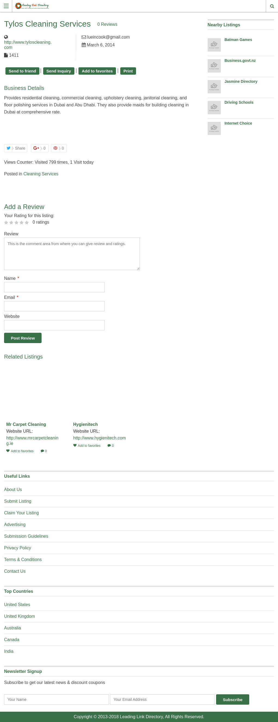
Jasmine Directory (241, 81)
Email (11, 297)
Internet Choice (238, 123)
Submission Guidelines (26, 536)
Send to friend (22, 71)
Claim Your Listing (21, 513)
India (9, 651)
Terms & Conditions (23, 559)
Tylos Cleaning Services (47, 23)
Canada (11, 639)
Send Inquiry (58, 71)
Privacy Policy (17, 548)
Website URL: (20, 431)
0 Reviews (108, 24)
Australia (12, 628)
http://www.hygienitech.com (99, 438)
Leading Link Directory (141, 716)
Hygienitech (85, 424)
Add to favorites (97, 71)
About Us (13, 489)
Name (11, 278)
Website (12, 316)
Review (11, 234)
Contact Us (15, 571)
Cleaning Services (40, 174)
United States (17, 604)
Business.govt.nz (240, 60)
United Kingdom (19, 616)
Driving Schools (239, 102)
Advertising (15, 524)
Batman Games (238, 39)
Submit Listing (17, 501)
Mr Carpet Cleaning (26, 424)
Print (128, 71)
